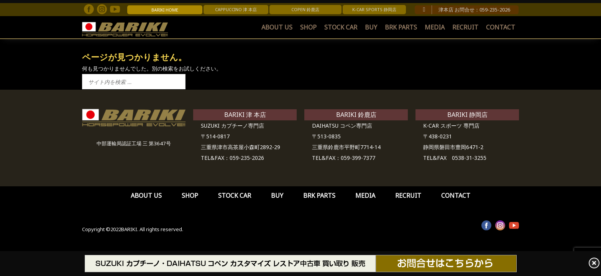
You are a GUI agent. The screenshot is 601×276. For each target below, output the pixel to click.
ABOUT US (276, 27)
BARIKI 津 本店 (245, 114)
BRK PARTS (401, 27)
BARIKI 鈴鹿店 (356, 114)
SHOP (308, 27)
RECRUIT (465, 27)
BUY (371, 27)
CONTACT (500, 27)
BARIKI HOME (164, 10)
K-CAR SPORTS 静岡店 (374, 9)
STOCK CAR (340, 27)
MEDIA (435, 27)
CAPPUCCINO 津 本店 (236, 9)
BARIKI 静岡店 (467, 114)
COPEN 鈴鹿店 (305, 9)
